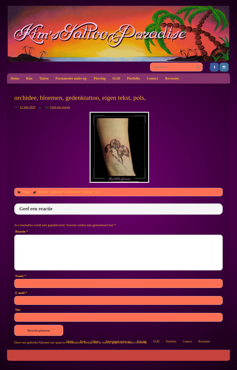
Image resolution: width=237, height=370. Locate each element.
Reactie (21, 231)
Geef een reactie (60, 107)
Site (17, 309)
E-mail (21, 292)
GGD (116, 78)
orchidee (87, 191)
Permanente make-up (71, 78)
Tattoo (44, 78)
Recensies (172, 78)
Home (14, 78)
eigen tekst (56, 191)
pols (97, 191)
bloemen (43, 191)
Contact (152, 78)
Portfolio (133, 78)
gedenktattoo (73, 191)
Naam (20, 275)
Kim (29, 78)
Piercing (99, 78)
